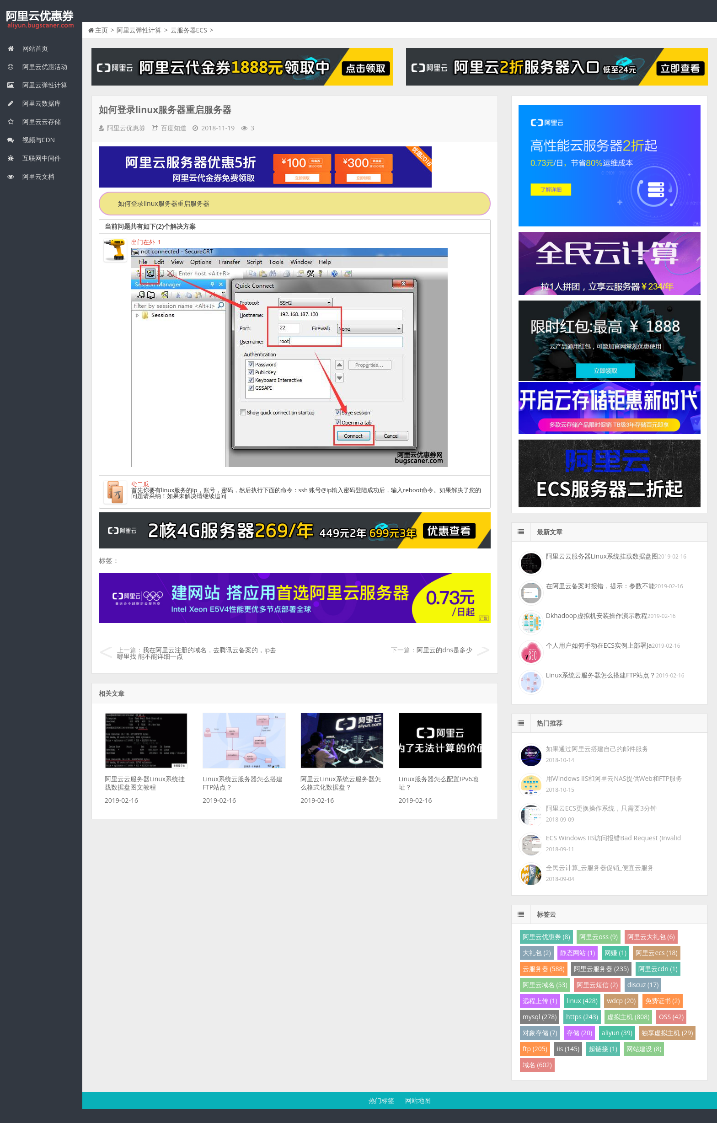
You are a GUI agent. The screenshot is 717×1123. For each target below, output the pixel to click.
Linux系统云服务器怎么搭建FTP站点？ (243, 782)
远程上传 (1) (540, 1000)
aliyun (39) (617, 1032)
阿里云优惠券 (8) (546, 936)
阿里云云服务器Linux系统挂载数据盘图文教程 (145, 782)
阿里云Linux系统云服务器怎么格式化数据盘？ (340, 782)
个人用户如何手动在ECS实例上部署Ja (599, 645)
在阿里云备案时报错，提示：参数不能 (600, 585)
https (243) (582, 1016)
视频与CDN (31, 139)
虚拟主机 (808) (628, 1016)
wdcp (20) (621, 1000)
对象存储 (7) (540, 1032)
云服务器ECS (189, 30)
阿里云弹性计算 (37, 85)
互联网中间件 (34, 158)
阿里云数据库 (34, 103)
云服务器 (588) (544, 968)
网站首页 (27, 48)
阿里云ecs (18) (656, 952)
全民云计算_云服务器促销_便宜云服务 (600, 867)
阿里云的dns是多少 (444, 649)
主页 (101, 30)
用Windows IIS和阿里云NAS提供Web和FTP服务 (614, 778)
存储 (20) (579, 1032)
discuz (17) (643, 984)
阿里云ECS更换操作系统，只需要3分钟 (601, 808)
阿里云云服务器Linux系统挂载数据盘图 (602, 556)
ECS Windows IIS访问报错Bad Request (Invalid (613, 837)
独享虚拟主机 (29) (667, 1032)
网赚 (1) (615, 952)
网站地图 (418, 1100)
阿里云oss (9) (598, 936)
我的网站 (41, 20)
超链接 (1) (603, 1048)
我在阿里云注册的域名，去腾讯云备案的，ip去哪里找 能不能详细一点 (196, 653)
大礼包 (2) (537, 952)
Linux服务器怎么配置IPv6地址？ (439, 782)
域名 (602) (537, 1064)
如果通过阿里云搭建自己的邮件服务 (597, 748)
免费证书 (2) (662, 1000)
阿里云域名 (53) (545, 984)
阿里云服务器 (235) (601, 968)
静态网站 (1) (577, 952)
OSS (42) (671, 1016)
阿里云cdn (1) (658, 968)
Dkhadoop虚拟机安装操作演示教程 (596, 615)
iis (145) (568, 1048)
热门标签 (381, 1100)
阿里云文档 (30, 176)
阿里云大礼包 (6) (651, 936)
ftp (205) (535, 1048)
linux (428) (582, 1000)
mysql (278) (540, 1016)
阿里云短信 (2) (597, 984)
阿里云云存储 (34, 121)
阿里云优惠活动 (37, 66)
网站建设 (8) (643, 1048)
